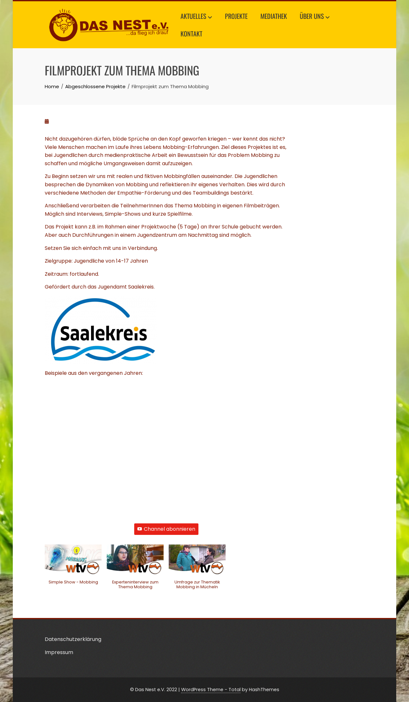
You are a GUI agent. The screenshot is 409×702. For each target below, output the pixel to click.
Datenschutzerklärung (73, 639)
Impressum (59, 652)
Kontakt (191, 33)
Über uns (315, 17)
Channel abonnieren (166, 529)
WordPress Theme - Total (211, 689)
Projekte (236, 16)
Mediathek (273, 16)
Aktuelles (196, 17)
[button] (73, 567)
